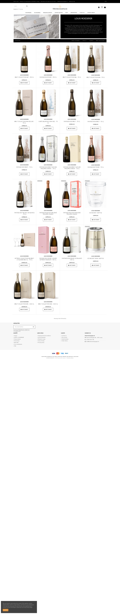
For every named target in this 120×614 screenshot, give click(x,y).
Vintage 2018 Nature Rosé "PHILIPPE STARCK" (48, 213)
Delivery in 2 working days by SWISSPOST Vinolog (29, 1)
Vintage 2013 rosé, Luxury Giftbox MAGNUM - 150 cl (48, 259)
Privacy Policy (26, 607)
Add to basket (24, 82)
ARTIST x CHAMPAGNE (19, 337)
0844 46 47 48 (72, 1)
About (15, 335)
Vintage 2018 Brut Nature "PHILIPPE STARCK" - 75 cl (72, 167)
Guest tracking (65, 339)
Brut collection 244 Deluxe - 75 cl (24, 122)
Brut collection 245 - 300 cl (24, 304)
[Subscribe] (33, 327)
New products (17, 339)
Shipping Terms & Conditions (44, 335)
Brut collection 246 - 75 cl (72, 77)
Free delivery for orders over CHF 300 (48, 1)
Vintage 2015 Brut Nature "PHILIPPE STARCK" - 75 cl (48, 167)
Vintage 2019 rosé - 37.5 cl (48, 77)
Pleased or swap (41, 339)
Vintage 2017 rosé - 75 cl (95, 167)
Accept (5, 610)
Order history (65, 340)
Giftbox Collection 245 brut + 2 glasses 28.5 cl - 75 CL (24, 259)
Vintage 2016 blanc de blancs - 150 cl (72, 259)
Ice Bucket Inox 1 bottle (95, 258)
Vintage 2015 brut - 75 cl (72, 121)
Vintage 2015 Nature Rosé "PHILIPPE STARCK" (71, 213)
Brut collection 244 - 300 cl (48, 304)
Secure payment (41, 337)
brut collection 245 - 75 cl (96, 77)
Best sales (16, 342)
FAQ (15, 345)
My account (64, 337)
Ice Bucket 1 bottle (95, 213)
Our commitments (18, 344)
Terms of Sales (41, 340)
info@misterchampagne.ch (62, 1)
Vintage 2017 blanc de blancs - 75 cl (24, 213)
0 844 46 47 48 (90, 339)
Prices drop (16, 340)
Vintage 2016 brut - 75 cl (95, 121)
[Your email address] (23, 327)
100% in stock (16, 1)
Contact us (64, 335)
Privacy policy (41, 342)
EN (105, 1)
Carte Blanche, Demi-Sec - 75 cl (48, 122)
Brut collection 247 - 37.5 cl (24, 77)
